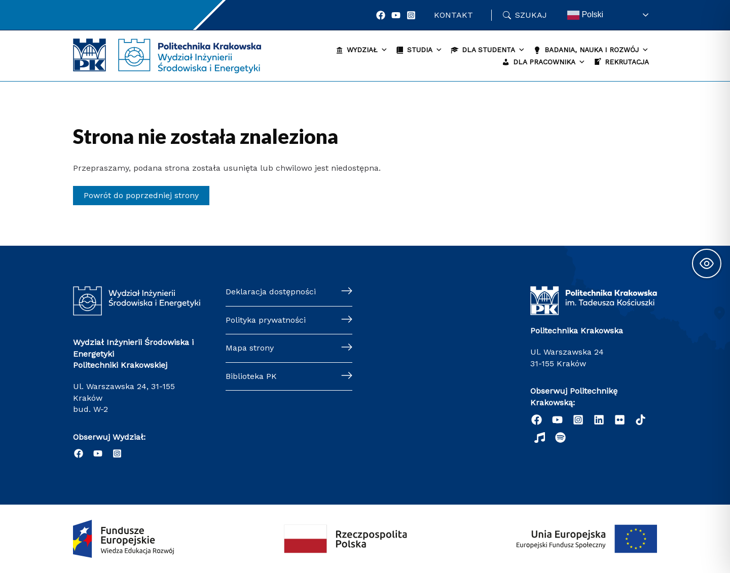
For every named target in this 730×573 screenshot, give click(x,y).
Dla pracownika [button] (549, 62)
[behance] (640, 419)
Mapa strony (250, 348)
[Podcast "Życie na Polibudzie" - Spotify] (560, 437)
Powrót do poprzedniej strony (141, 195)
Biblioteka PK (251, 376)
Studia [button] (425, 50)
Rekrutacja (627, 62)
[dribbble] (539, 437)
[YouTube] (395, 15)
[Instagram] (411, 15)
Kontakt (453, 15)
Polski (585, 15)
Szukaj (531, 15)
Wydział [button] (367, 50)
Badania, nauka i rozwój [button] (596, 50)
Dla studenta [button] (493, 50)
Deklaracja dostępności (271, 291)
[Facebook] (380, 15)
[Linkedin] (599, 419)
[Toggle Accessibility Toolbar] (706, 263)
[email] (619, 419)
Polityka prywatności (266, 320)
